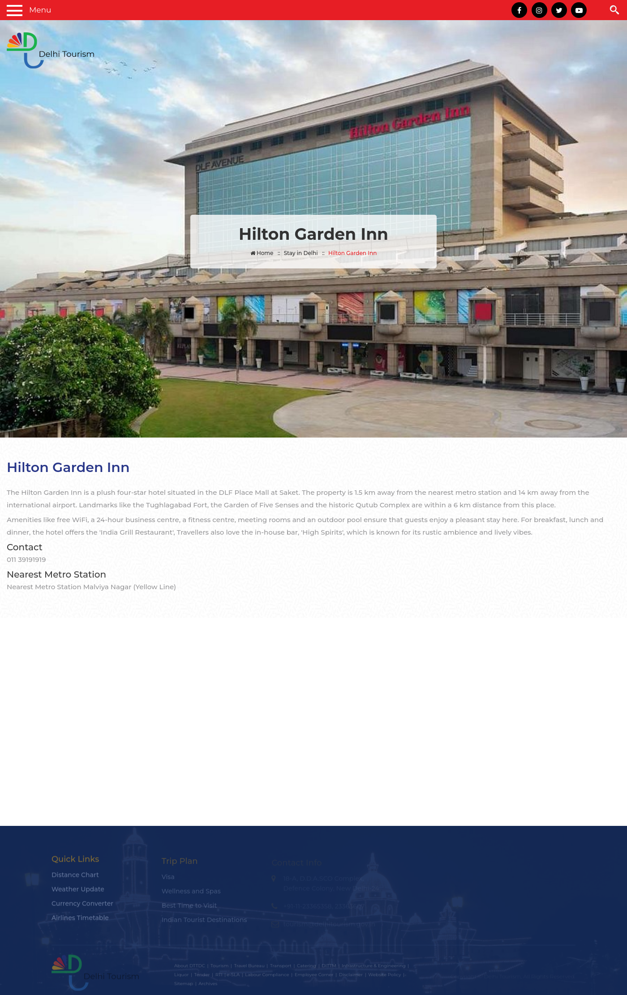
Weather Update (78, 892)
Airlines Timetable (80, 921)
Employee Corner (314, 976)
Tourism (219, 967)
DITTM (329, 967)
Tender (202, 976)
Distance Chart (75, 878)
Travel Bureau (249, 967)
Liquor (181, 976)
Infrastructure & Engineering (374, 967)
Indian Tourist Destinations (204, 922)
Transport (281, 967)
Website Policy (384, 976)
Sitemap (183, 985)
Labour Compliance (267, 976)
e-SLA (233, 976)
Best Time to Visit (189, 908)
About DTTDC (189, 967)
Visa (168, 879)
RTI (219, 976)
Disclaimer (351, 976)
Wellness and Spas (191, 893)
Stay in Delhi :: (304, 253)
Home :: (265, 253)
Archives (207, 985)
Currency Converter (82, 906)
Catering (306, 967)
